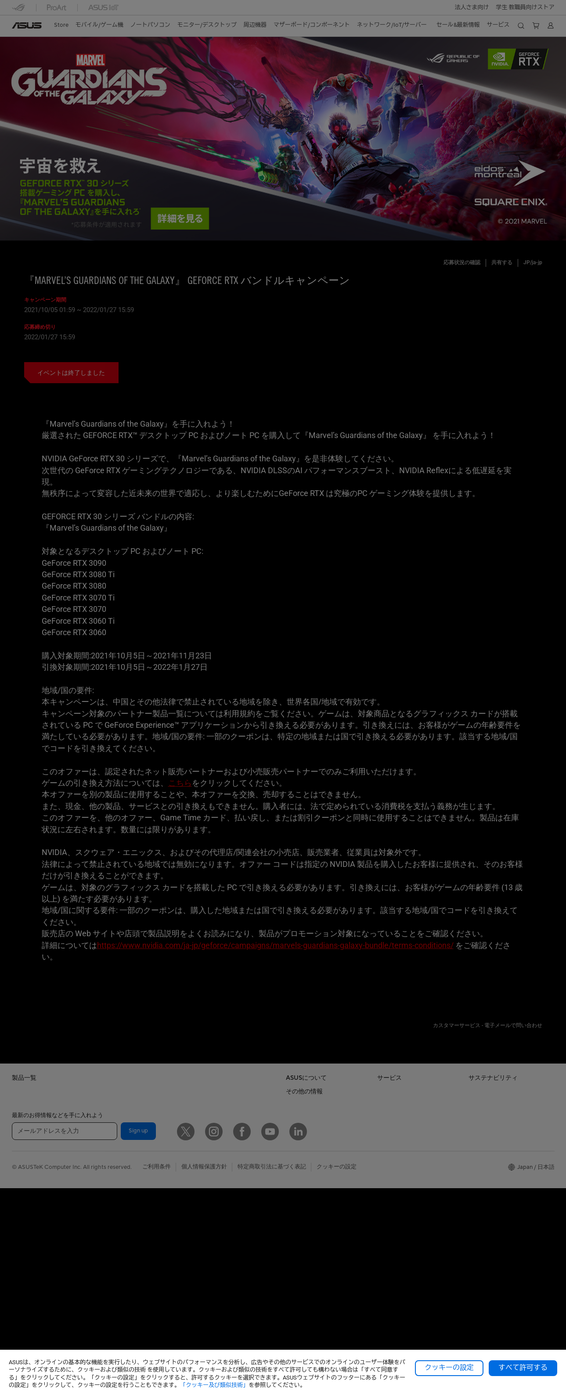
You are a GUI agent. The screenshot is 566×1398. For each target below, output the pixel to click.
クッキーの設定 (449, 1367)
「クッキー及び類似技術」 (214, 1385)
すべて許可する (523, 1367)
